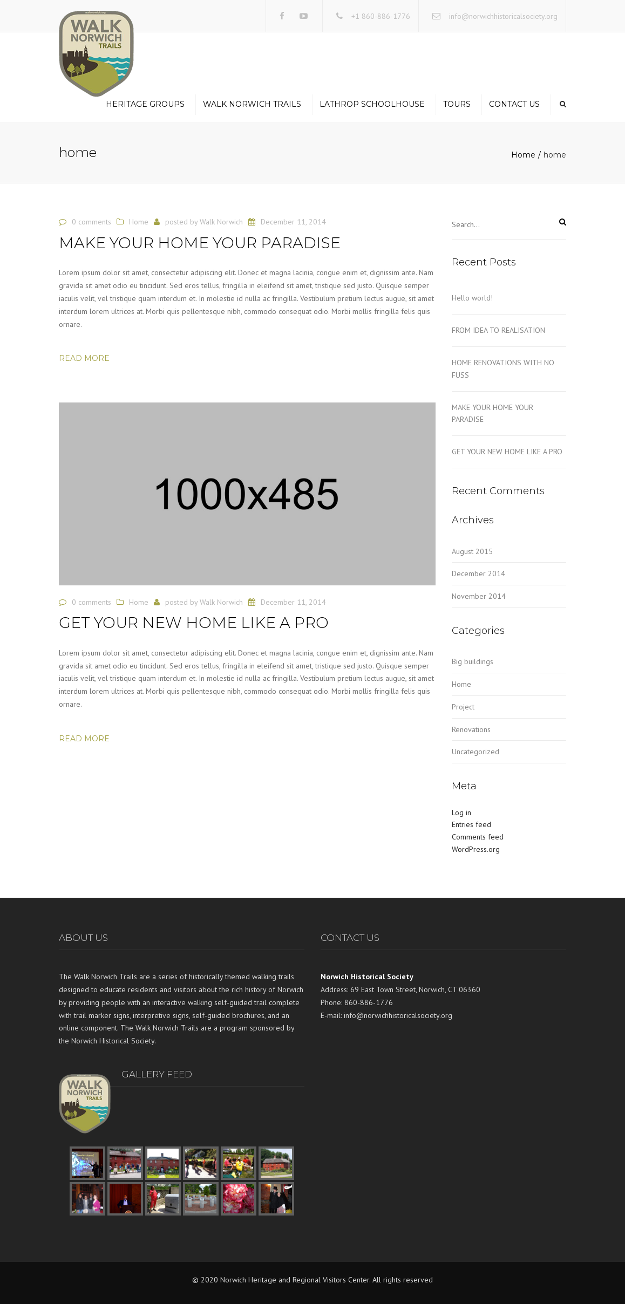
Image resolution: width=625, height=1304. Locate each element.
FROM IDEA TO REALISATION (498, 330)
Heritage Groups (145, 104)
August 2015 (472, 551)
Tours (457, 104)
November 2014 (479, 596)
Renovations (471, 729)
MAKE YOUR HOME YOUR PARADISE (492, 413)
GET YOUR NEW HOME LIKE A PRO (507, 451)
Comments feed (478, 837)
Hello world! (472, 298)
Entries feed (471, 824)
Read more (84, 358)
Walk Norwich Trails (252, 104)
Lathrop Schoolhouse (372, 104)
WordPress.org (476, 849)
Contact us (514, 104)
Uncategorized (475, 751)
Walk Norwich (221, 222)
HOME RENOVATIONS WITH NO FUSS (503, 369)
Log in (461, 812)
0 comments (91, 222)
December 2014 (478, 573)
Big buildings (472, 661)
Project (463, 707)
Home (523, 155)
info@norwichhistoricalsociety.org (503, 16)
